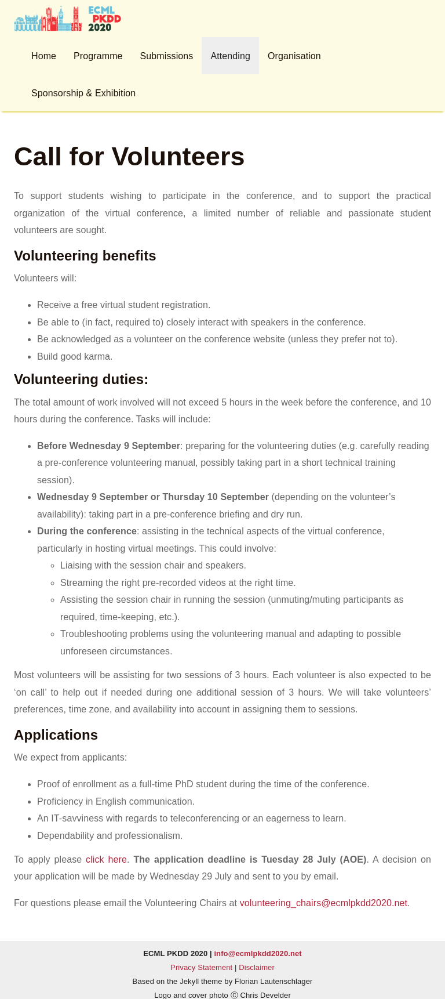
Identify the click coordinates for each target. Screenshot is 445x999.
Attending (230, 56)
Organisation (294, 56)
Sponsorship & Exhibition (83, 93)
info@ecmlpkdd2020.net (257, 953)
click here (106, 859)
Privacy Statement (201, 967)
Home (43, 56)
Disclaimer (257, 967)
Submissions (167, 56)
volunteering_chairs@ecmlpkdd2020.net (323, 903)
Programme (98, 56)
